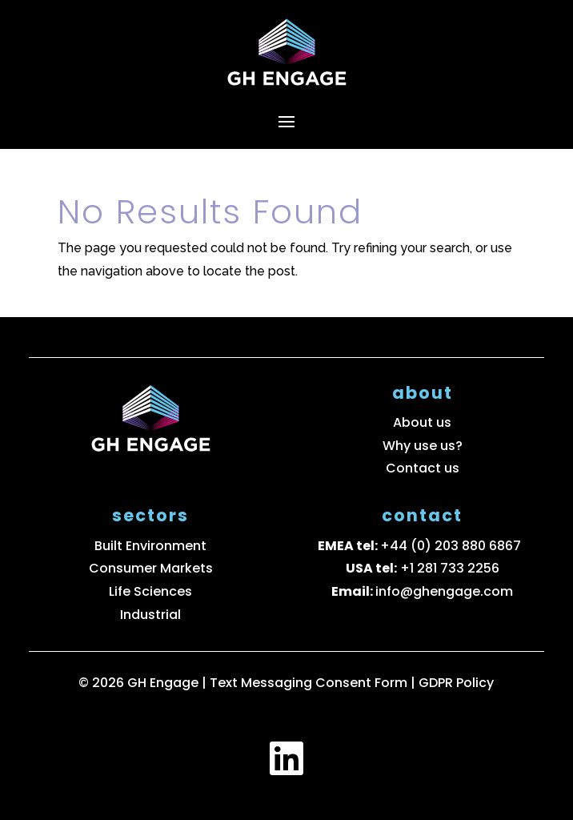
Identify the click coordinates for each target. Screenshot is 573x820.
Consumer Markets (151, 568)
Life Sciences (150, 591)
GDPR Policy (456, 682)
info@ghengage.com (444, 591)
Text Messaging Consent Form (310, 682)
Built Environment (150, 546)
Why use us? (423, 445)
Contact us (422, 468)
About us (422, 422)
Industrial (150, 614)
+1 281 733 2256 (449, 568)
